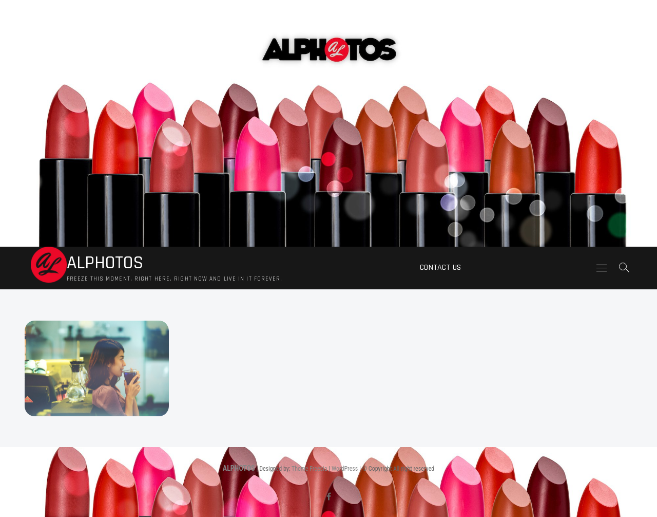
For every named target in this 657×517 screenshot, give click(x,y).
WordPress (345, 468)
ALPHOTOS (105, 263)
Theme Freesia (309, 468)
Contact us (440, 267)
